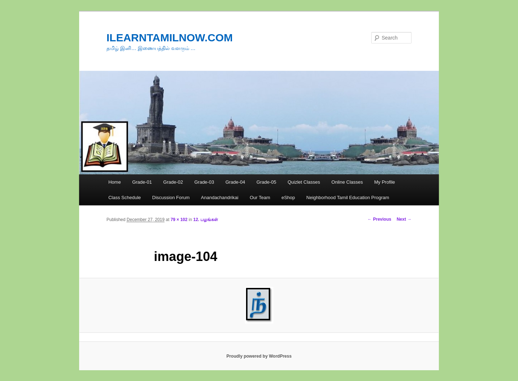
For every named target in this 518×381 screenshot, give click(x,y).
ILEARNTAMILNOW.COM (169, 37)
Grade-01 (142, 182)
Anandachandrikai (219, 197)
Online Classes (347, 182)
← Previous (379, 219)
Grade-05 (266, 182)
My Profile (384, 182)
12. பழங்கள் (205, 219)
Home (114, 182)
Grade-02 (173, 182)
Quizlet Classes (303, 182)
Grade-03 (204, 182)
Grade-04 (235, 182)
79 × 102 (179, 219)
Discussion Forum (171, 197)
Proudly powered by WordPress (258, 356)
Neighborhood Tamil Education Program (347, 197)
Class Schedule (124, 197)
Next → (404, 219)
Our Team (260, 197)
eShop (288, 197)
